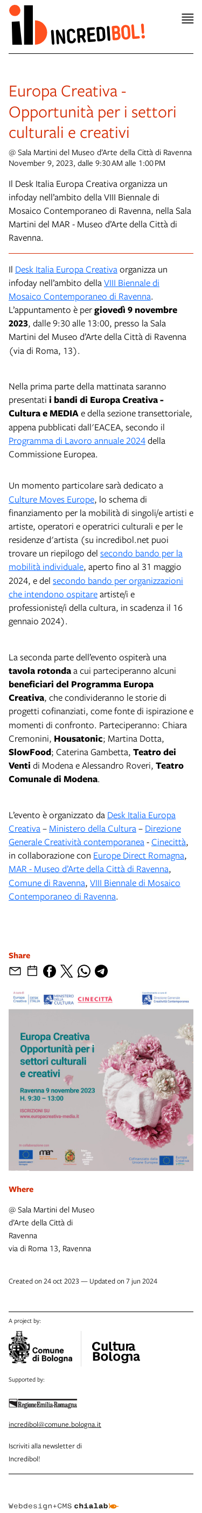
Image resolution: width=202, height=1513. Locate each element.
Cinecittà (168, 841)
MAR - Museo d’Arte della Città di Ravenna (89, 868)
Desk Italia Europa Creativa (66, 269)
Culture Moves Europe (51, 499)
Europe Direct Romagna (138, 855)
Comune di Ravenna (47, 882)
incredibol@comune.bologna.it (55, 1424)
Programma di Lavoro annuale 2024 (77, 440)
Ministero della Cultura (92, 828)
